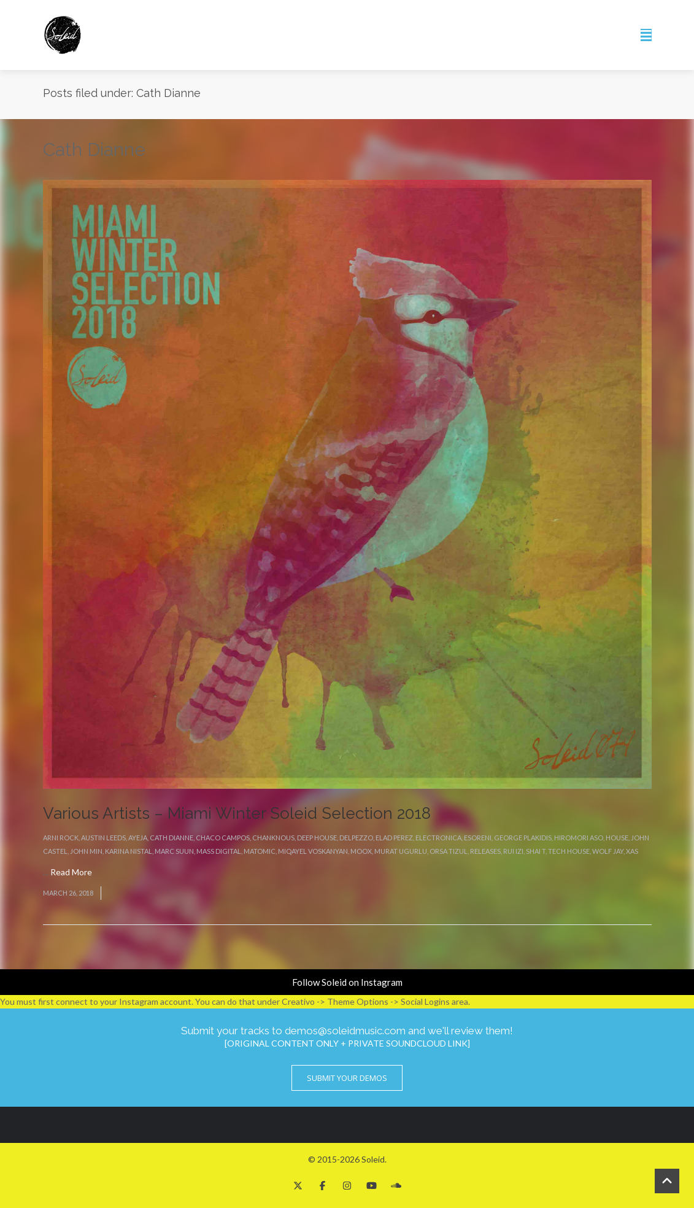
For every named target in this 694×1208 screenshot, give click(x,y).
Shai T (536, 851)
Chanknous (273, 838)
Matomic (260, 851)
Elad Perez (394, 838)
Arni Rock (61, 838)
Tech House (569, 851)
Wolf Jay (607, 851)
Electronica (438, 838)
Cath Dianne (171, 838)
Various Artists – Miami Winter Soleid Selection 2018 (237, 813)
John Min (86, 851)
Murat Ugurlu (400, 851)
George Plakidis (523, 838)
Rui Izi (513, 851)
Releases (485, 851)
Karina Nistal (128, 851)
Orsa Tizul (449, 851)
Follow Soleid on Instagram (347, 982)
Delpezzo (356, 838)
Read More (71, 872)
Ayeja (137, 838)
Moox (361, 851)
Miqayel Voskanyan (313, 851)
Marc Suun (174, 851)
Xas (632, 851)
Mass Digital (218, 851)
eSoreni (478, 838)
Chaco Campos (223, 838)
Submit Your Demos (347, 1077)
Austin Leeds (103, 838)
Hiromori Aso (578, 838)
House (617, 838)
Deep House (317, 838)
